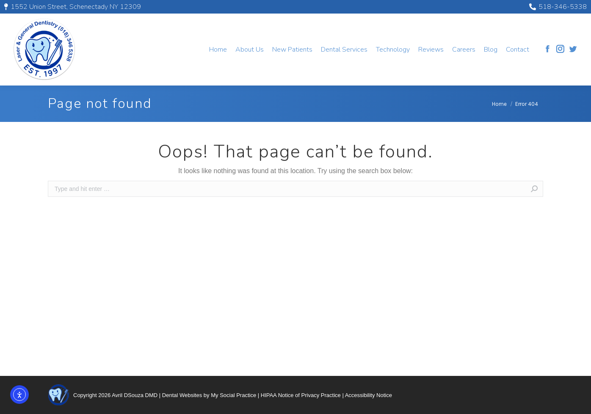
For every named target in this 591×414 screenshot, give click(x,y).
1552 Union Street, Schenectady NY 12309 (72, 6)
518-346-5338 (558, 6)
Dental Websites (182, 395)
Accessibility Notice (368, 395)
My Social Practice (233, 395)
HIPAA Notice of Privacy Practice (301, 395)
